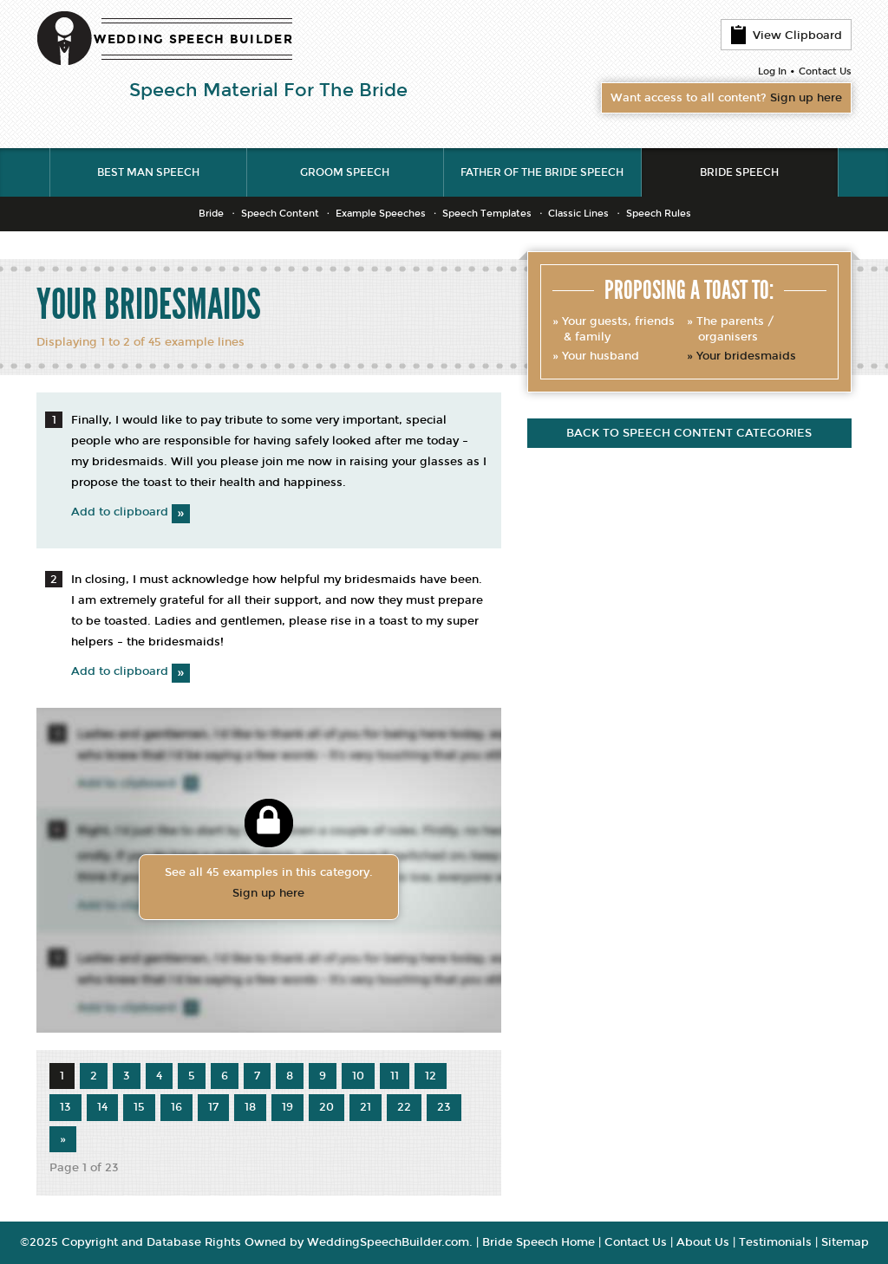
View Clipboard (786, 34)
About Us (702, 1242)
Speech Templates (487, 213)
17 (213, 1107)
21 (365, 1107)
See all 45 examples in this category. (268, 884)
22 (404, 1107)
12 (430, 1076)
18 (250, 1107)
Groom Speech (344, 172)
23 (444, 1107)
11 (394, 1076)
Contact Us (825, 71)
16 (176, 1107)
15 (139, 1107)
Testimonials (775, 1242)
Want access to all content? (726, 98)
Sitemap (845, 1242)
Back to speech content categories (689, 433)
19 (287, 1107)
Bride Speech (739, 172)
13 (65, 1107)
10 (358, 1076)
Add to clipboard (130, 512)
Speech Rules (658, 213)
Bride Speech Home (538, 1242)
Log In (772, 71)
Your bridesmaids (746, 356)
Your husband (600, 356)
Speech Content (280, 213)
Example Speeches (381, 213)
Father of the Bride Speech (542, 172)
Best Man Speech (148, 172)
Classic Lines (578, 213)
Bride (211, 213)
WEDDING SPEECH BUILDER (193, 39)
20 (326, 1107)
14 (102, 1107)
